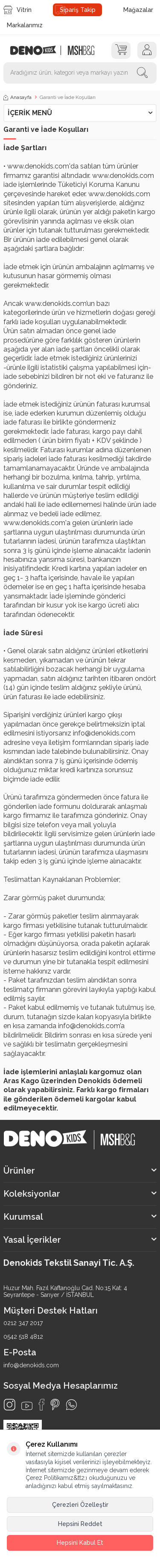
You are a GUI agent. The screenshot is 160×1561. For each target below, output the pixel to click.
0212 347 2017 (23, 1323)
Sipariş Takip (78, 9)
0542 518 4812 (23, 1336)
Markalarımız (25, 25)
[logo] (37, 50)
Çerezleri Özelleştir (80, 1504)
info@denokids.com (31, 1365)
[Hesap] (147, 50)
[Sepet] (121, 50)
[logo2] (80, 50)
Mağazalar (138, 9)
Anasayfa (17, 97)
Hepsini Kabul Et (80, 1542)
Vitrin (17, 10)
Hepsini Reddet (80, 1523)
